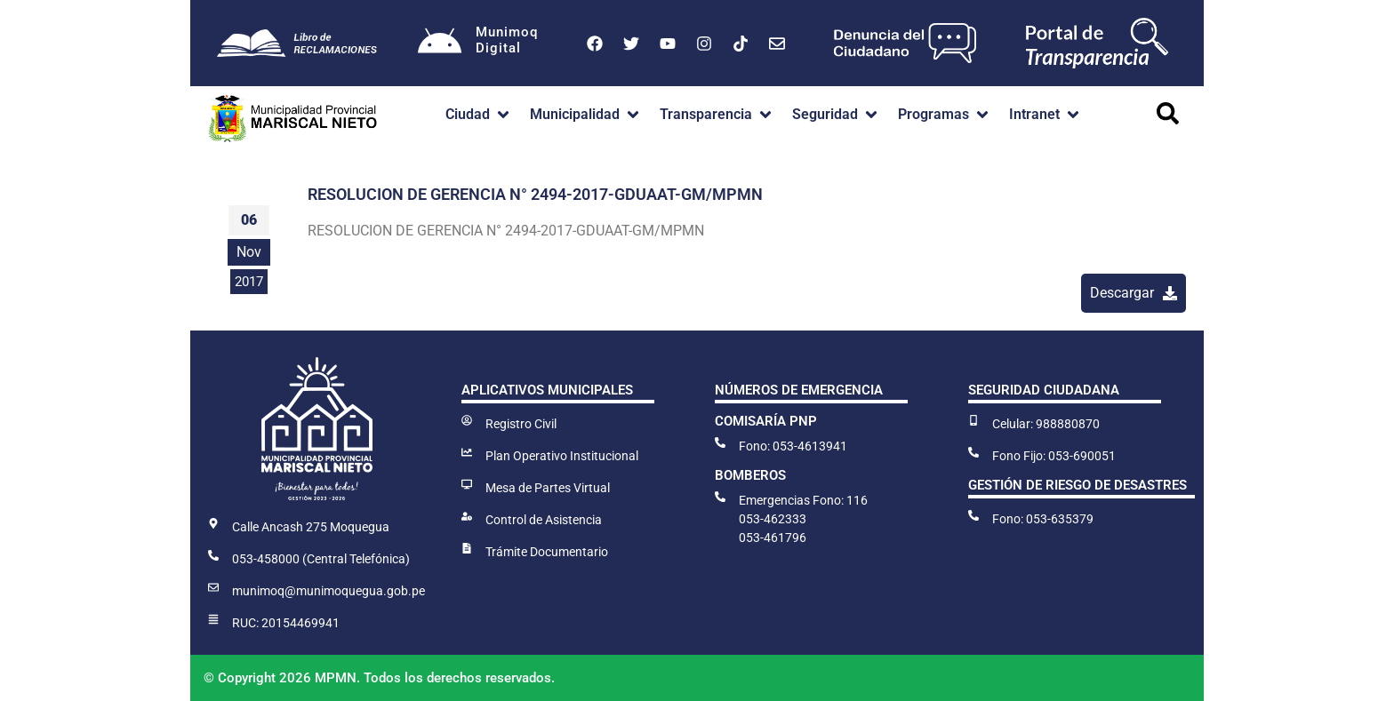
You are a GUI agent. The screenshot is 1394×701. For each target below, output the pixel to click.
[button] (479, 114)
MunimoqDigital (507, 40)
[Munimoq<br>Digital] (440, 43)
